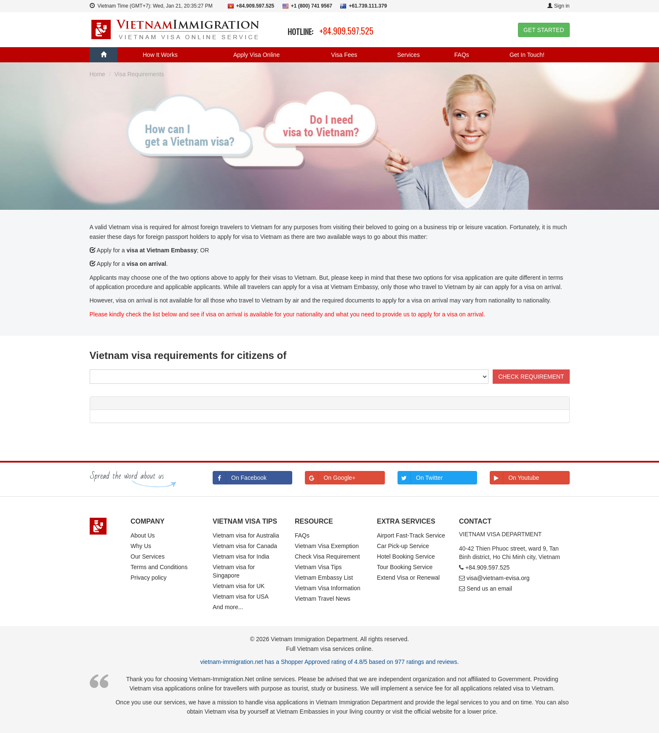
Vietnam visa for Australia (246, 535)
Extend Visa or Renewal (408, 577)
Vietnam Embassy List (324, 577)
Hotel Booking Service (406, 556)
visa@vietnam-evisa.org (498, 578)
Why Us (141, 546)
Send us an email (489, 588)
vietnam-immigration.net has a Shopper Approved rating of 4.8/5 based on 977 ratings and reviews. (329, 661)
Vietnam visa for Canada (245, 546)
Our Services (148, 556)
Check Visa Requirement (327, 556)
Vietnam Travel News (322, 598)
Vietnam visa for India (241, 556)
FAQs (461, 54)
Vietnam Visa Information (327, 588)
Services (408, 54)
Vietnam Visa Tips (318, 567)
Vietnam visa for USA (241, 596)
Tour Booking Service (404, 567)
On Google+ (330, 477)
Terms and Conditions (159, 567)
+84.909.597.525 (346, 30)
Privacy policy (149, 577)
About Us (143, 535)
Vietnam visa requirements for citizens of (188, 355)
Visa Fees (344, 54)
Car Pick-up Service (403, 546)
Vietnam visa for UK (238, 586)
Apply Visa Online (256, 54)
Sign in (558, 6)
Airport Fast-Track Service (411, 535)
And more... (228, 607)
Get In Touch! (527, 54)
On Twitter (420, 477)
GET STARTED (543, 30)
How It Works (160, 54)
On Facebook (240, 477)
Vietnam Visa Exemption (327, 546)
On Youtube (514, 477)
